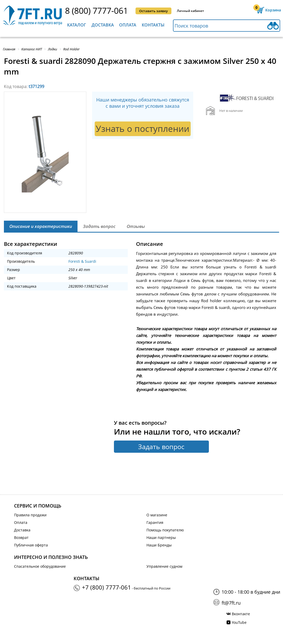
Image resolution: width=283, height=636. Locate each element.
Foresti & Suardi (82, 261)
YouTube (239, 622)
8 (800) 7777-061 (96, 10)
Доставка (103, 25)
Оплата (127, 25)
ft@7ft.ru (231, 603)
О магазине (156, 514)
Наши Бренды (159, 545)
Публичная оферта (31, 545)
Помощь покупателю (165, 529)
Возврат (21, 537)
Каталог (76, 25)
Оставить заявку (153, 11)
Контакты (153, 25)
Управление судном (164, 566)
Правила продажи (30, 514)
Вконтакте (241, 614)
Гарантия (154, 522)
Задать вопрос (161, 446)
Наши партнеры (161, 537)
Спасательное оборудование (40, 566)
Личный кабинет (190, 11)
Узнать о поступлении (142, 128)
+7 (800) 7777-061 (106, 587)
